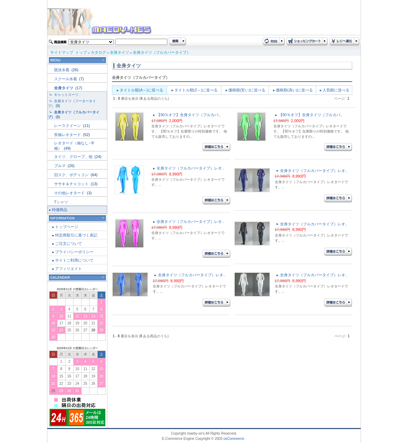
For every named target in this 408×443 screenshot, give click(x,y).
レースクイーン (68, 125)
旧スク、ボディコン (72, 175)
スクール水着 (66, 79)
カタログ (98, 52)
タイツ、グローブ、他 (73, 157)
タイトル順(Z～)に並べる (196, 90)
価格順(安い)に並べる (246, 90)
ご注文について (68, 243)
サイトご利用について (74, 260)
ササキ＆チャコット (72, 184)
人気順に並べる (336, 90)
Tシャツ (61, 202)
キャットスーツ (66, 95)
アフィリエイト (68, 268)
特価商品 (59, 210)
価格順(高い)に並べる (294, 90)
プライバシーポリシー (74, 252)
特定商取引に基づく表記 (76, 235)
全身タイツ (119, 52)
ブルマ (60, 166)
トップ (81, 52)
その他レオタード (70, 193)
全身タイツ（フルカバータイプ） (161, 52)
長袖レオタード (68, 135)
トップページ (66, 227)
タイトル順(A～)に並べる (141, 90)
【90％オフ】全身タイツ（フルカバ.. (188, 115)
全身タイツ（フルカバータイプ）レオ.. (190, 168)
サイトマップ (61, 52)
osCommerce (234, 439)
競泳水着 (62, 70)
